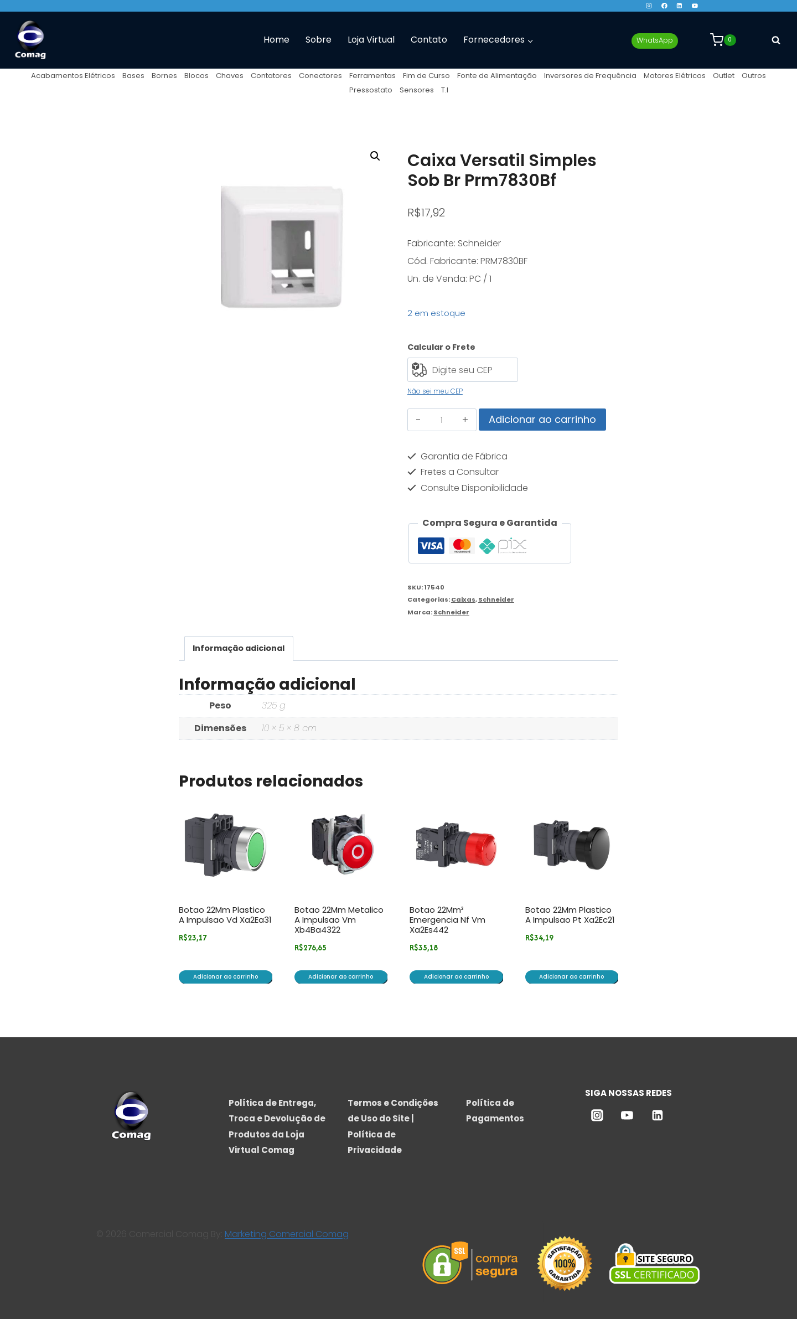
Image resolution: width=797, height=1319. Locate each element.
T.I (444, 90)
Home (276, 39)
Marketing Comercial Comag (287, 1234)
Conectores (320, 75)
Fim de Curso (426, 75)
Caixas (463, 599)
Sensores (417, 90)
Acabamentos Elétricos (73, 75)
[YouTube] (695, 6)
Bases (133, 75)
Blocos (196, 75)
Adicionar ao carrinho (542, 419)
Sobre (319, 39)
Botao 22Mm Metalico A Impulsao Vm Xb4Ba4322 (339, 919)
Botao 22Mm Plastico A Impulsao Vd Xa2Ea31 (225, 914)
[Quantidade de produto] (442, 420)
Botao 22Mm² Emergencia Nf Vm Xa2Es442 (447, 919)
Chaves (230, 75)
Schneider (496, 599)
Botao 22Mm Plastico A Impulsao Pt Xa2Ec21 (570, 914)
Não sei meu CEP (435, 391)
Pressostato (370, 90)
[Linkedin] (679, 6)
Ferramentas (372, 75)
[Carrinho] (723, 39)
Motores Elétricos (675, 75)
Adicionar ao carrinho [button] (225, 977)
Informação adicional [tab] (238, 648)
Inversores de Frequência (590, 75)
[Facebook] (664, 6)
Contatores (271, 75)
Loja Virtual (371, 39)
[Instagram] (649, 6)
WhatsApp (654, 40)
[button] (375, 156)
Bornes (164, 75)
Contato (429, 39)
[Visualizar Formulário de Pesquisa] (776, 40)
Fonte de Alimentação (497, 75)
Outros (754, 75)
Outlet (723, 75)
